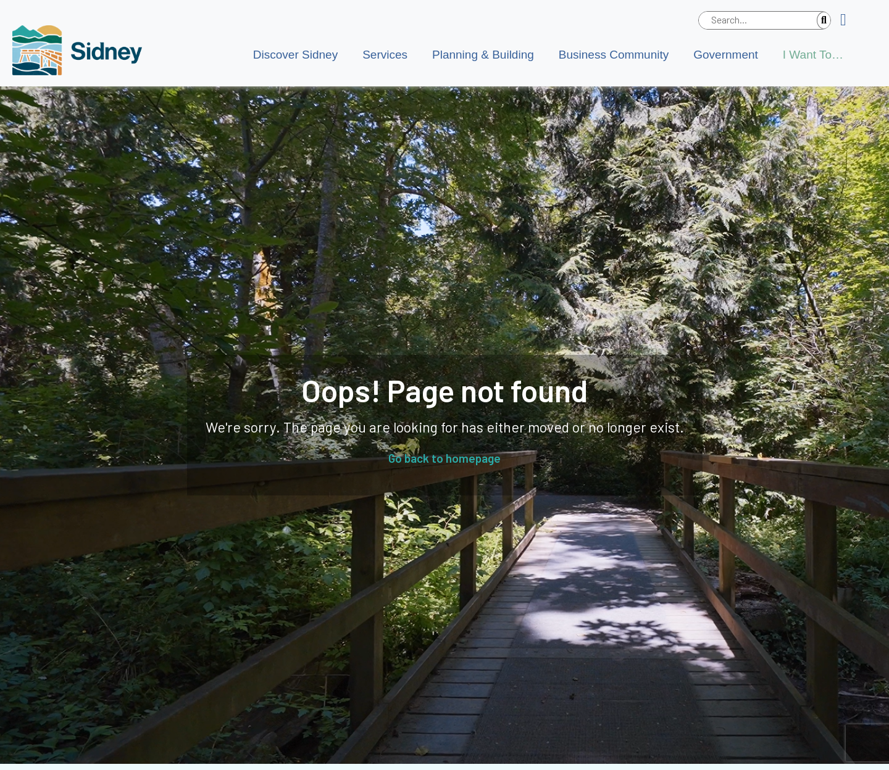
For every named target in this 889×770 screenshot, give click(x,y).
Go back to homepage (444, 458)
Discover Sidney (295, 54)
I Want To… (813, 54)
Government (725, 54)
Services (384, 54)
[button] (848, 20)
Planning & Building (483, 54)
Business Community (614, 54)
